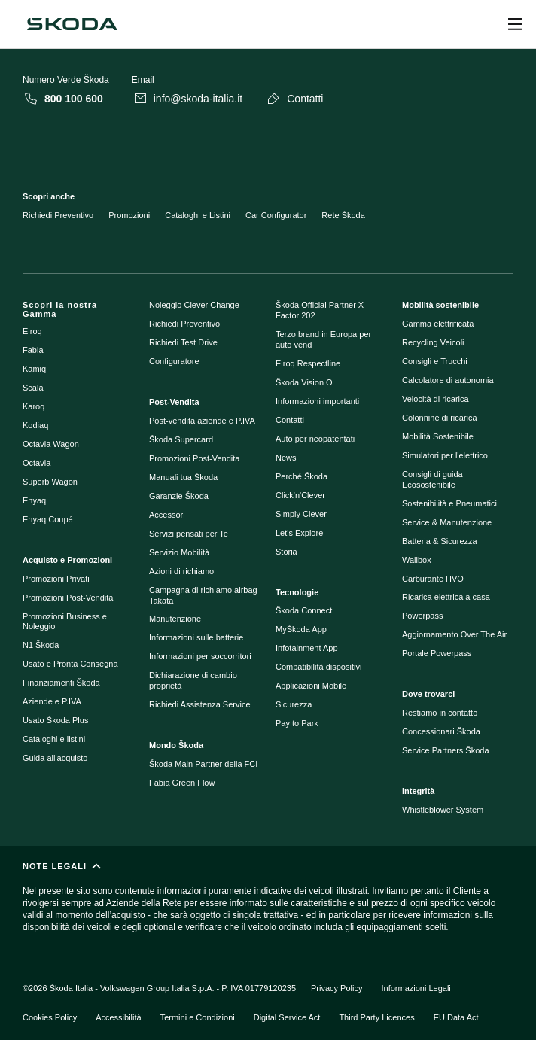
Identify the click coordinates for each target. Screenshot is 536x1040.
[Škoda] (72, 24)
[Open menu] (515, 24)
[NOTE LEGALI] (268, 903)
